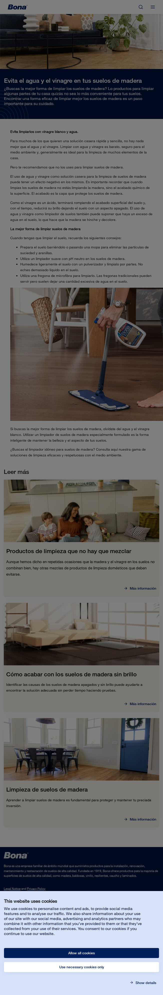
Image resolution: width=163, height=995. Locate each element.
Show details (145, 983)
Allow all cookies (81, 953)
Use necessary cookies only (81, 967)
